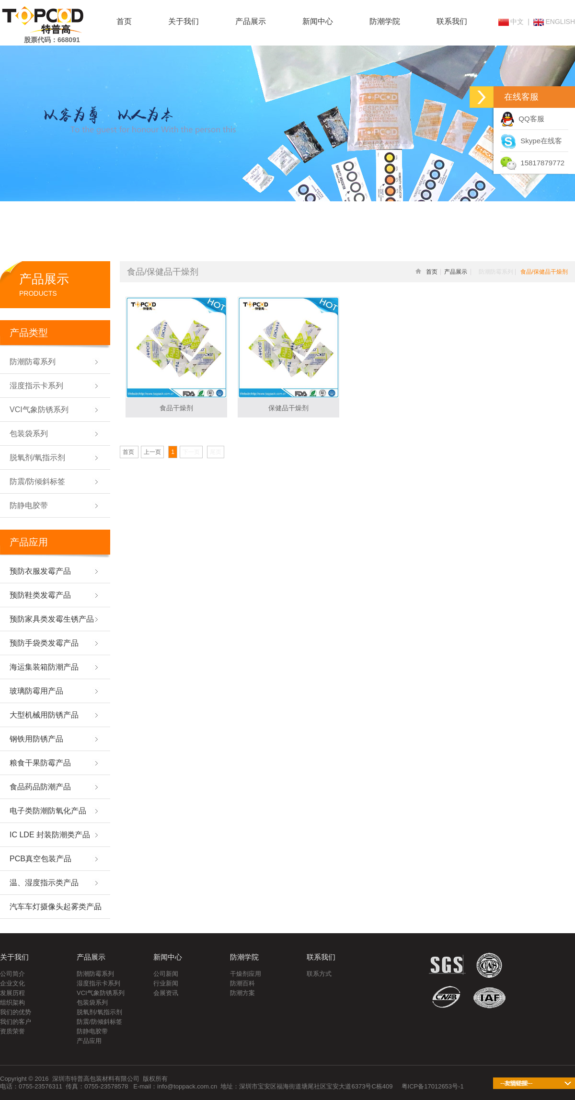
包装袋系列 (92, 1002)
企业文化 (12, 983)
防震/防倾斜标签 (99, 1021)
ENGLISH (554, 21)
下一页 (191, 452)
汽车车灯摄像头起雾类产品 (56, 907)
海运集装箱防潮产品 (44, 667)
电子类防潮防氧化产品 (48, 811)
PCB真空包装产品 (40, 859)
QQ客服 (522, 119)
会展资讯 (165, 992)
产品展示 (250, 21)
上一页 (152, 452)
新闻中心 (317, 21)
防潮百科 (242, 983)
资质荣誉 (12, 1031)
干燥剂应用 (245, 973)
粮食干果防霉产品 (40, 763)
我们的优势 (15, 1012)
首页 (124, 21)
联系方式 (319, 973)
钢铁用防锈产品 (36, 739)
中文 (511, 21)
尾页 (215, 452)
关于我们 (183, 21)
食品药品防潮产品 (40, 787)
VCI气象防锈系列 (101, 992)
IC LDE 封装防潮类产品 (50, 835)
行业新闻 (165, 983)
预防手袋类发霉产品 (44, 643)
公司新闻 (165, 973)
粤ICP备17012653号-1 (433, 1086)
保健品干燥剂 (288, 408)
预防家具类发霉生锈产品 (52, 619)
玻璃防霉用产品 (36, 691)
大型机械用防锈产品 (44, 715)
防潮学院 (384, 21)
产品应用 (89, 1040)
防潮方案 (242, 992)
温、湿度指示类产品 (44, 883)
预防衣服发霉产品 (40, 571)
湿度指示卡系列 (98, 983)
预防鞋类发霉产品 (40, 595)
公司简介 (12, 973)
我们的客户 (15, 1021)
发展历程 (12, 992)
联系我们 (452, 21)
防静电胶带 (92, 1031)
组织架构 (12, 1002)
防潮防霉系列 (95, 973)
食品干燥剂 (176, 408)
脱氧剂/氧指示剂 (99, 1012)
